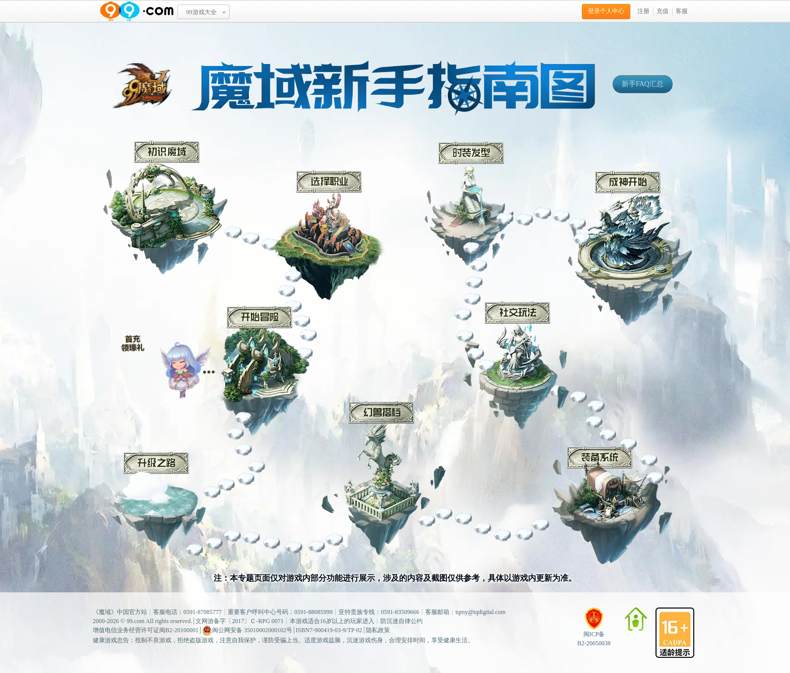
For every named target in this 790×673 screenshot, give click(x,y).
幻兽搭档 (383, 478)
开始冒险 (261, 371)
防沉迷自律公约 (401, 621)
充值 (662, 11)
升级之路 (156, 500)
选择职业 (330, 238)
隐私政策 (378, 630)
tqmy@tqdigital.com (480, 612)
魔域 (105, 612)
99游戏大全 (201, 12)
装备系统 (612, 505)
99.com (135, 621)
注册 (643, 11)
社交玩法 (516, 365)
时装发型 (469, 204)
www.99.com (136, 11)
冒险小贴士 (168, 362)
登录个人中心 (606, 11)
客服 (682, 11)
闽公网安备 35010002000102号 (247, 631)
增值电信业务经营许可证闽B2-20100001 (146, 630)
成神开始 (630, 248)
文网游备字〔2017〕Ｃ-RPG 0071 (239, 621)
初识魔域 (165, 208)
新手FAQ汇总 (643, 84)
